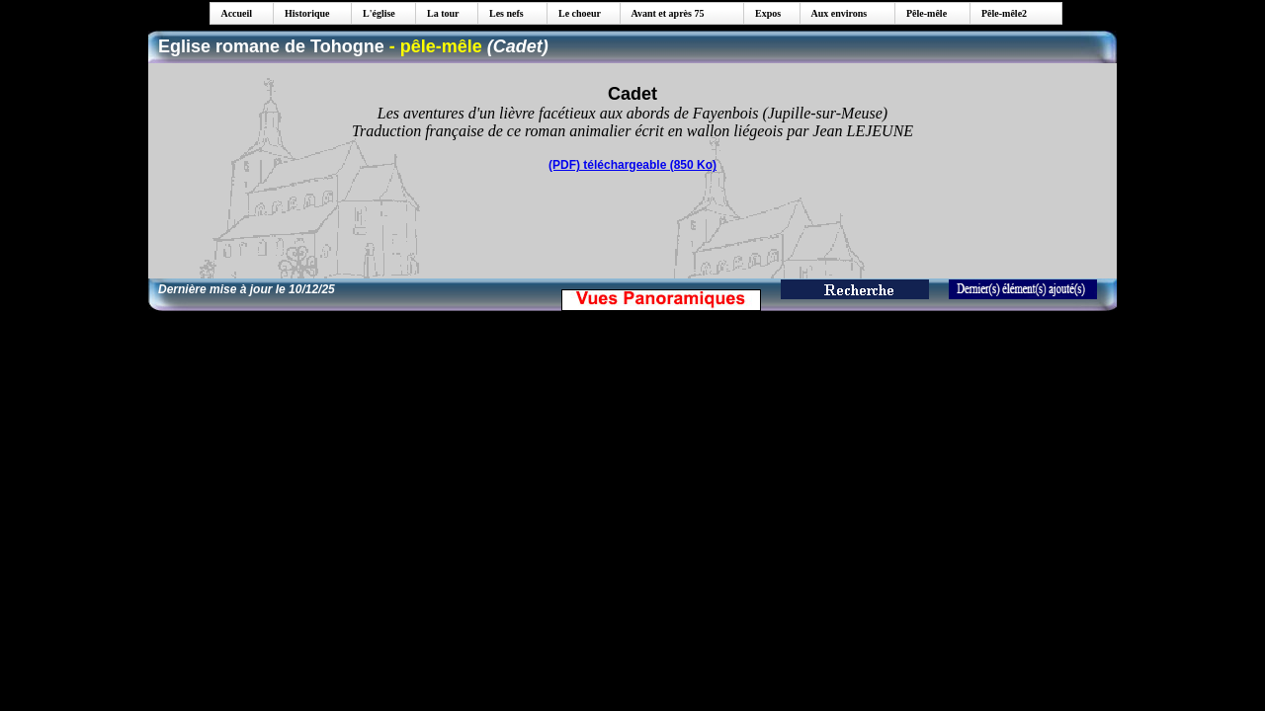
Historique (304, 13)
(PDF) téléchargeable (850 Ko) (632, 165)
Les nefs (503, 13)
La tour (440, 13)
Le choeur (576, 13)
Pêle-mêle (923, 13)
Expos (765, 13)
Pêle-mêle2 (1001, 13)
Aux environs (836, 13)
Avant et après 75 (665, 13)
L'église (375, 13)
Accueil (233, 13)
